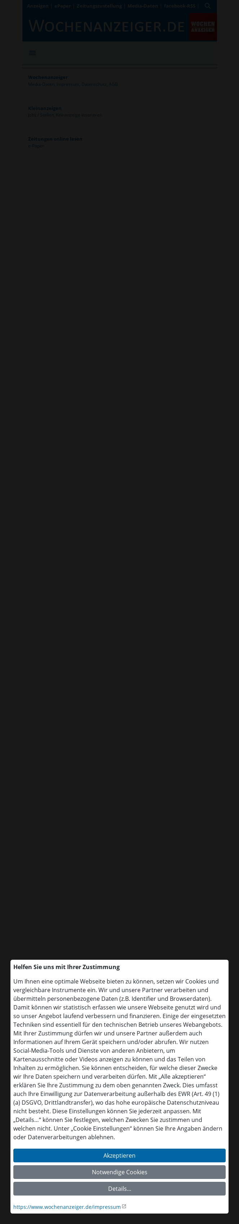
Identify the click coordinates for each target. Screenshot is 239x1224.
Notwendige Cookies (119, 1172)
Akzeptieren (119, 1155)
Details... (119, 1189)
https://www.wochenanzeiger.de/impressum (67, 1206)
